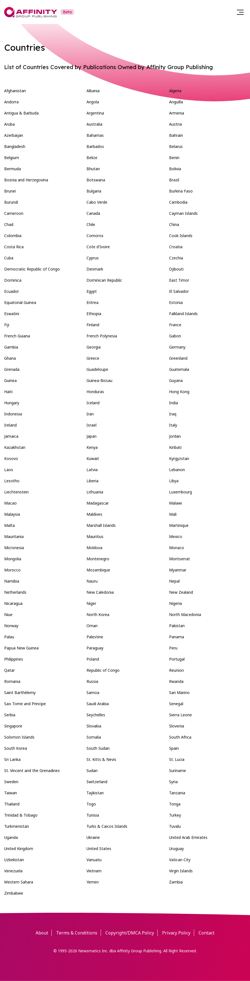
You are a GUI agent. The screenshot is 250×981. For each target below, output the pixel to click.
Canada (93, 213)
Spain (174, 748)
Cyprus (92, 258)
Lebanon (177, 469)
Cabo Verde (96, 202)
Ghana (10, 358)
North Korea (97, 614)
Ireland (10, 425)
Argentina (95, 113)
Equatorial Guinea (20, 302)
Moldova (94, 547)
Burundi (11, 202)
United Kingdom (18, 848)
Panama (176, 636)
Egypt (91, 291)
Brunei (10, 191)
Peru (173, 648)
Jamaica (11, 436)
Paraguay (94, 648)
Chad (8, 224)
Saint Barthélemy (20, 692)
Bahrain (176, 135)
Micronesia (14, 547)
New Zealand (181, 592)
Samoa (92, 692)
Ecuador (11, 291)
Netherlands (15, 592)
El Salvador (179, 291)
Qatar (9, 670)
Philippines (13, 659)
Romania (12, 681)
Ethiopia (93, 313)
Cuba (8, 258)
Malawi (175, 503)
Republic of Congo (103, 670)
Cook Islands (180, 235)
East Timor (179, 280)
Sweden (11, 781)
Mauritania (14, 536)
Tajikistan (95, 792)
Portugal (177, 659)
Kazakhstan (14, 447)
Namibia (11, 581)
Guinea (10, 380)
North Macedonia (185, 614)
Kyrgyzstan (179, 458)
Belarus (176, 146)
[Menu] (240, 12)
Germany (177, 347)
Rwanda (176, 681)
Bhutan (93, 168)
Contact (206, 933)
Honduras (95, 391)
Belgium (11, 157)
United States (98, 848)
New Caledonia (100, 592)
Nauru (92, 581)
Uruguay (176, 848)
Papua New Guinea (21, 648)
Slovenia (176, 726)
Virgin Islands (181, 870)
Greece (92, 358)
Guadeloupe (97, 369)
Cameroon (13, 213)
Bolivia (175, 168)
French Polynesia (101, 336)
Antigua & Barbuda (21, 113)
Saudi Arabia (97, 703)
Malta (9, 525)
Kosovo (11, 458)
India (173, 402)
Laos (8, 469)
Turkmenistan (16, 826)
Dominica (12, 280)
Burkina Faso (181, 191)
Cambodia (178, 202)
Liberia (92, 480)
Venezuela (13, 870)
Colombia (12, 235)
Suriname (177, 770)
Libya (174, 480)
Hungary (11, 402)
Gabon (175, 336)
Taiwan (10, 792)
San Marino (179, 692)
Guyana (176, 380)
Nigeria (175, 603)
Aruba (9, 124)
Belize (91, 157)
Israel (91, 425)
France (175, 324)
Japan (91, 436)
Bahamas (95, 135)
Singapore (13, 726)
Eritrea (92, 302)
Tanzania (177, 792)
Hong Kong (179, 391)
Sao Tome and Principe (25, 703)
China (174, 224)
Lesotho (11, 480)
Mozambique (98, 570)
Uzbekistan (14, 859)
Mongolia (12, 558)
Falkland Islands (183, 313)
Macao (10, 503)
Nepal (174, 581)
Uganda (11, 837)
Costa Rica (14, 246)
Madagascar (97, 503)
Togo (91, 804)
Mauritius (94, 536)
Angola (92, 101)
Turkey (175, 815)
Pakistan (177, 625)
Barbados (95, 146)
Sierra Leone (180, 714)
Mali (173, 514)
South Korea (15, 748)
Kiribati (175, 447)
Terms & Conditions (76, 933)
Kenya (92, 447)
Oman (92, 625)
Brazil (174, 179)
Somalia (93, 737)
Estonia (176, 302)
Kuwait (92, 458)
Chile (90, 224)
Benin (174, 157)
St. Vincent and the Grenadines (32, 770)
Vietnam (94, 870)
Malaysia (12, 514)
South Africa (180, 737)
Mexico (175, 536)
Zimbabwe (13, 893)
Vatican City (179, 859)
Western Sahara (18, 882)
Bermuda (12, 168)
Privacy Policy (176, 933)
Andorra (11, 101)
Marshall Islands (101, 525)
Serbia (9, 714)
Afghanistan (15, 90)
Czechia (176, 258)
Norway (11, 625)
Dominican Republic (104, 280)
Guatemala (179, 369)
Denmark (94, 269)
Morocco (12, 570)
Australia (94, 124)
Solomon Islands (19, 737)
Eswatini (11, 313)
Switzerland (96, 781)
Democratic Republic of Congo (32, 269)
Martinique (179, 525)
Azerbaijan (13, 135)
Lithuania (94, 492)
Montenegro (97, 558)
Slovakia (93, 726)
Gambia (11, 347)
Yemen (92, 882)
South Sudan (98, 748)
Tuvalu (175, 826)
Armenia (176, 113)
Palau (9, 636)
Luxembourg (180, 492)
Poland (92, 659)
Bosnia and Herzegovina (26, 179)
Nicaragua (13, 603)
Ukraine (93, 837)
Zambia (176, 882)
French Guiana (17, 336)
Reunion (176, 670)
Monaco (176, 547)
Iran (90, 414)
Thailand (11, 804)
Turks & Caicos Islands (106, 826)
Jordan (175, 436)
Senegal (176, 703)
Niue (8, 614)
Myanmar (177, 570)
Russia (92, 681)
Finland (92, 324)
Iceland (93, 402)
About (42, 933)
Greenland (178, 358)
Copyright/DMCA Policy (129, 933)
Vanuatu (94, 859)
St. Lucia (176, 759)
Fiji (6, 324)
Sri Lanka (12, 759)
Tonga (174, 804)
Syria (173, 781)
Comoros (94, 235)
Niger (91, 603)
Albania (93, 90)
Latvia (92, 469)
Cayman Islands (183, 213)
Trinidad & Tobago (21, 815)
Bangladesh (14, 146)
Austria (175, 124)
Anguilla (176, 101)
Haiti (8, 391)
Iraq (172, 414)
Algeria (175, 90)
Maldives (94, 514)
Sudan (92, 770)
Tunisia (92, 815)
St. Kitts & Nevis (101, 759)
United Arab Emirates (188, 837)
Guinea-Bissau (99, 380)
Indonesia (13, 414)
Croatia (175, 246)
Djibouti (176, 269)
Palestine (94, 636)
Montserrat (179, 558)
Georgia (93, 347)
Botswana (95, 179)
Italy (173, 425)
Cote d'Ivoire (98, 246)
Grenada (11, 369)
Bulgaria (93, 191)
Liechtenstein (16, 492)
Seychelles (95, 714)
